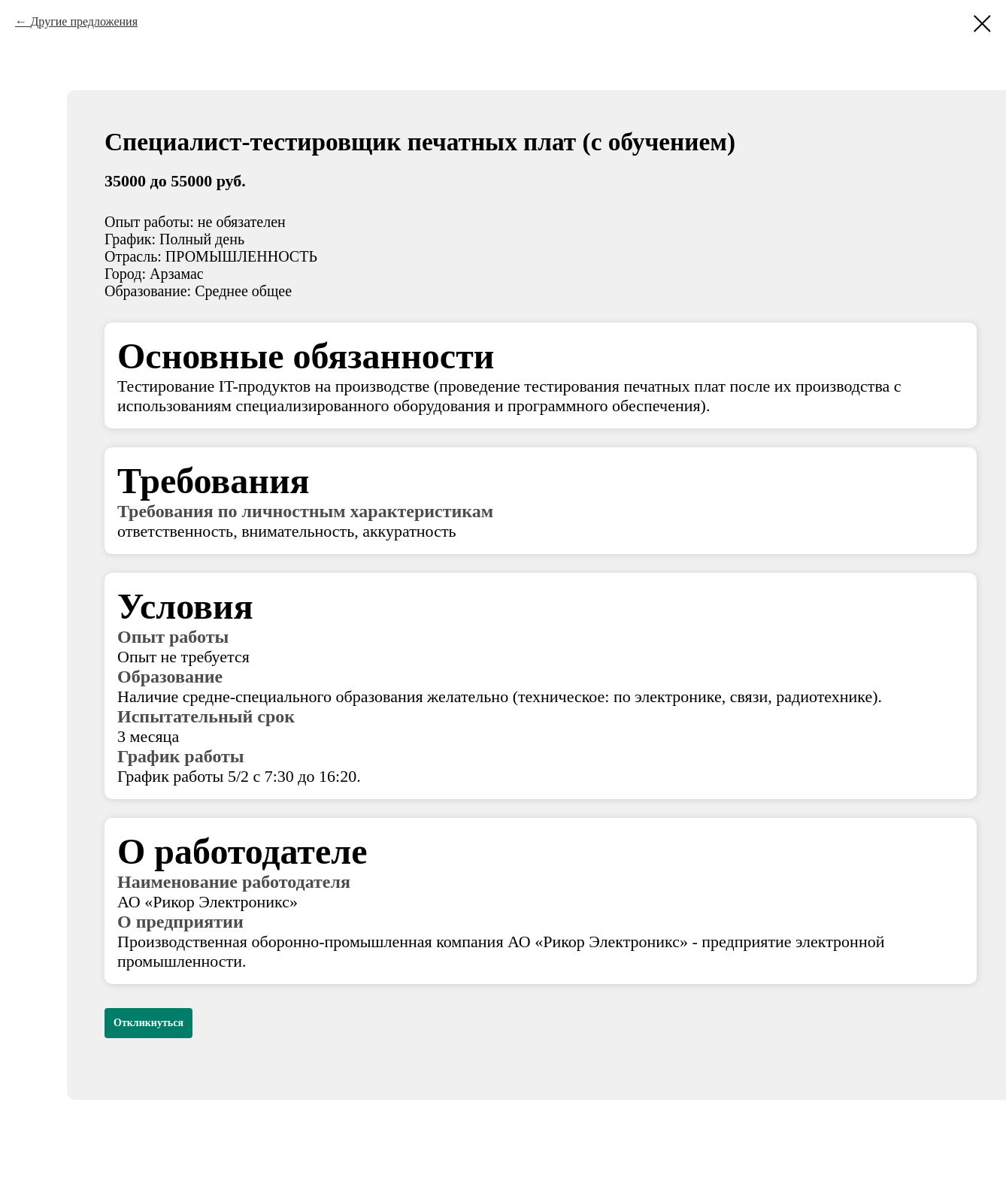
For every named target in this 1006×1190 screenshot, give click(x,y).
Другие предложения (84, 21)
